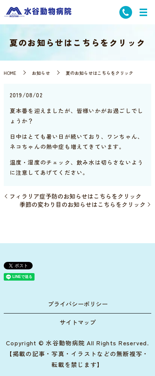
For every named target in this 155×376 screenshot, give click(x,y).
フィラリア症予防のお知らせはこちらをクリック (75, 196)
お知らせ (41, 73)
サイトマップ (78, 322)
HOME (10, 73)
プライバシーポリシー (78, 303)
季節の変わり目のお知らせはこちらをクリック (83, 204)
